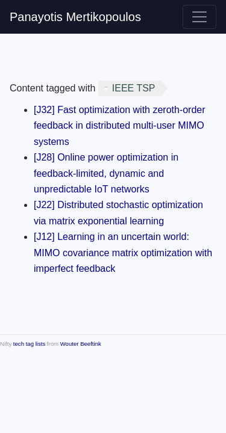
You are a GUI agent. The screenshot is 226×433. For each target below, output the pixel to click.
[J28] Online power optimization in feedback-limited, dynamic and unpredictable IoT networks (106, 173)
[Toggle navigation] (199, 17)
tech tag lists (29, 343)
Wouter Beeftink (80, 343)
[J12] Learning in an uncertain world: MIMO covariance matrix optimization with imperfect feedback (123, 253)
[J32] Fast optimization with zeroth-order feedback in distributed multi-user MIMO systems (120, 126)
